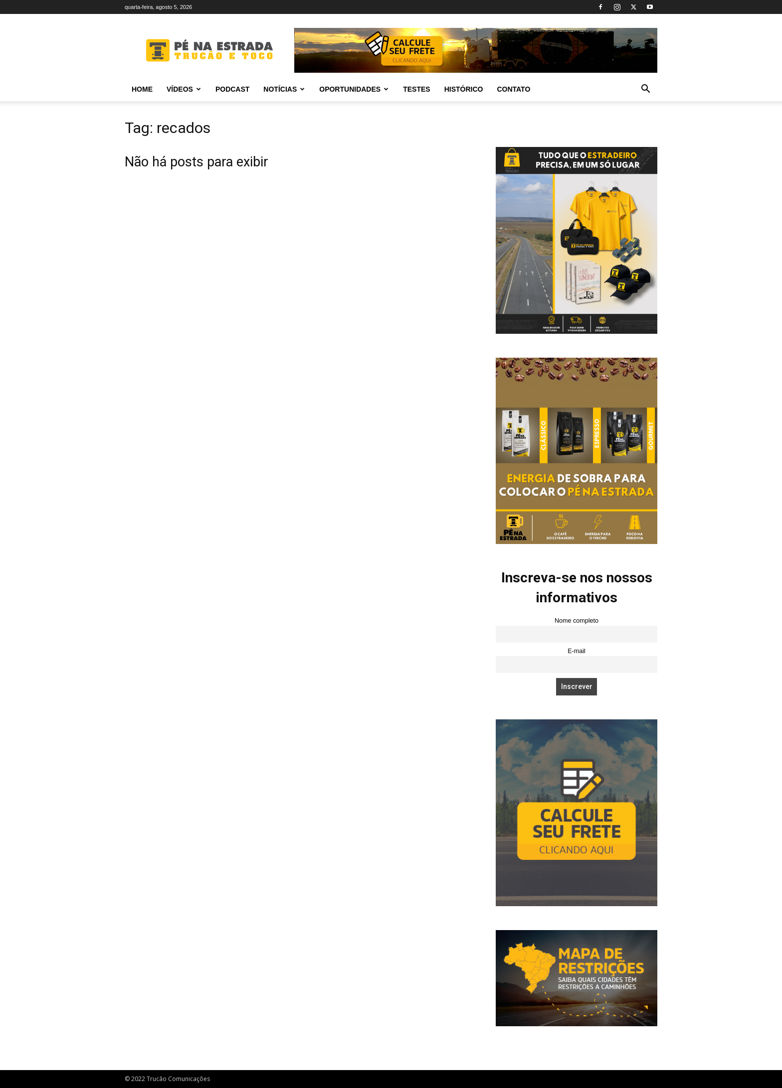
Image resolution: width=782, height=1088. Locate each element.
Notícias (284, 89)
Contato (513, 89)
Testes (416, 89)
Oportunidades (354, 89)
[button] (645, 90)
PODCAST (232, 89)
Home (142, 89)
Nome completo (576, 620)
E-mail (577, 651)
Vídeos (184, 89)
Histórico (463, 89)
